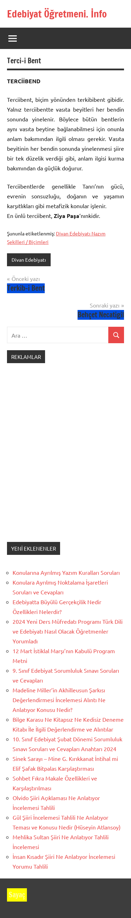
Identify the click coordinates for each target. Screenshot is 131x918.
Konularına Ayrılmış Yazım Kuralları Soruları (66, 572)
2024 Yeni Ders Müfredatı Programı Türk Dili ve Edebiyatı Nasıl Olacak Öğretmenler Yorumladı (68, 631)
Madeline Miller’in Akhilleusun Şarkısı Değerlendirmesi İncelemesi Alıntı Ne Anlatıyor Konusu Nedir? (59, 699)
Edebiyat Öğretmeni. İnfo (57, 14)
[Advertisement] (65, 459)
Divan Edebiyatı (29, 259)
